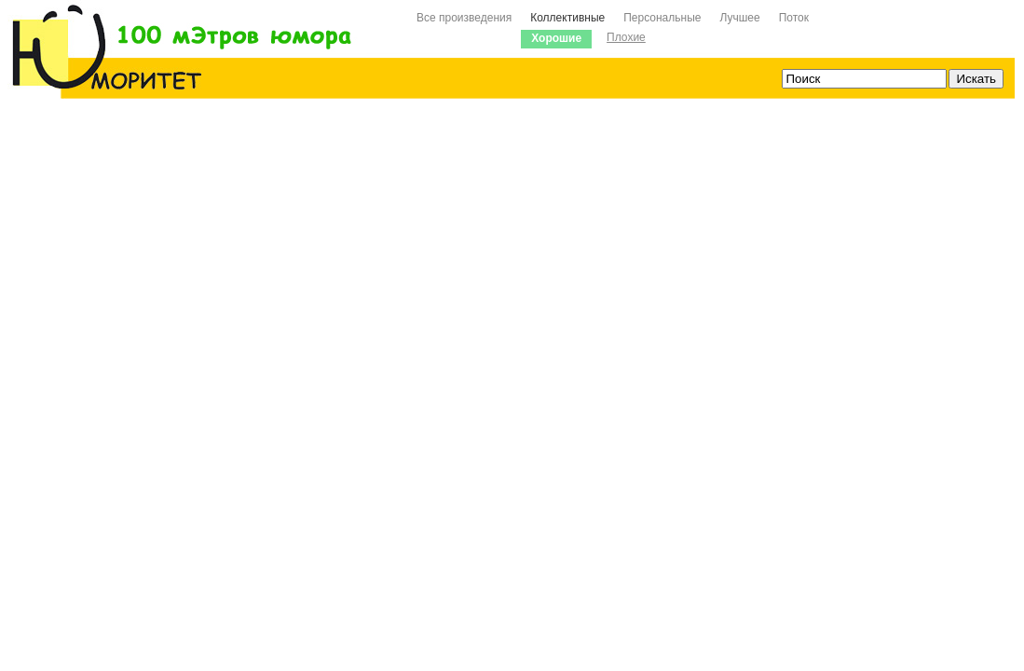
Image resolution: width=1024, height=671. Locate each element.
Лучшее (739, 17)
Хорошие (556, 38)
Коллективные (567, 17)
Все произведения (464, 17)
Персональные (662, 17)
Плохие (626, 37)
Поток (794, 17)
